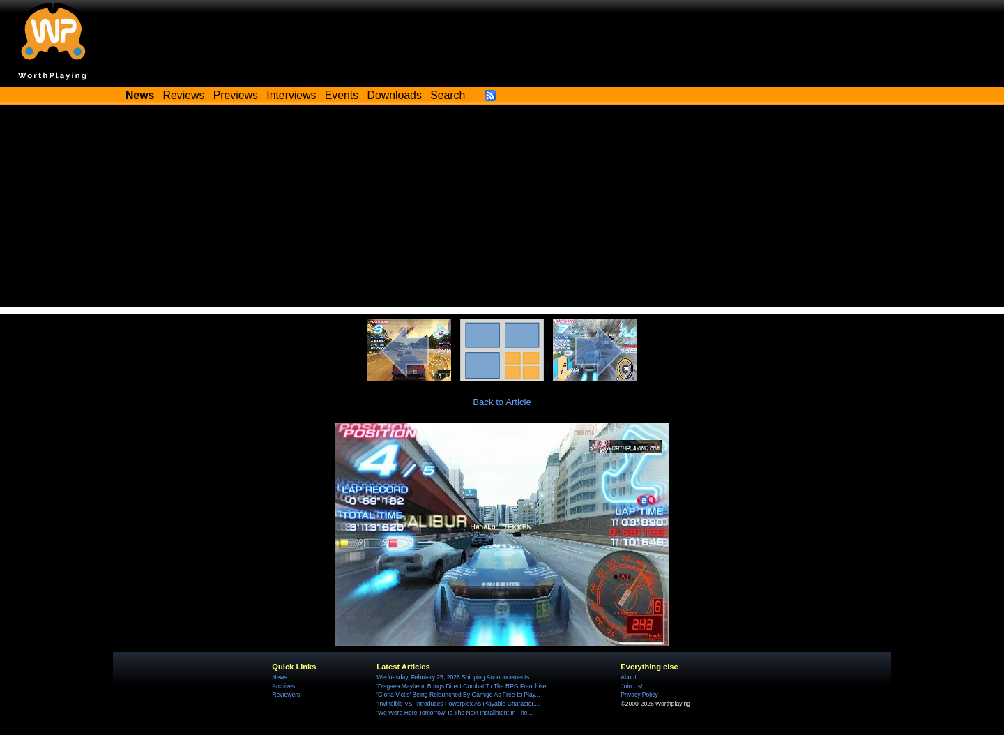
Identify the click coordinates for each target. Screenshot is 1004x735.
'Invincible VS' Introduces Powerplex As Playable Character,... (458, 703)
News (279, 677)
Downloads (394, 95)
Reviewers (286, 694)
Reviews (184, 95)
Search (447, 95)
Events (341, 95)
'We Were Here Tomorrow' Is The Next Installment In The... (454, 712)
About (628, 677)
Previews (235, 95)
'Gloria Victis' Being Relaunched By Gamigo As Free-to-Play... (458, 694)
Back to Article (502, 402)
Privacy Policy (639, 694)
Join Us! (631, 686)
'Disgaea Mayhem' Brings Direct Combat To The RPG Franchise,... (464, 686)
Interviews (291, 95)
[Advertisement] (502, 209)
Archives (283, 686)
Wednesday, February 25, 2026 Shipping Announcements (452, 677)
